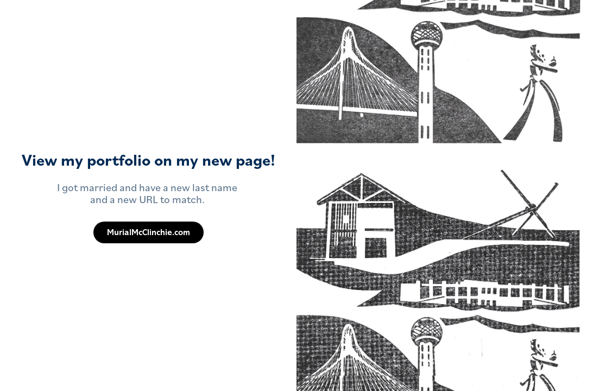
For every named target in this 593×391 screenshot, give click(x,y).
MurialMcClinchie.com (148, 232)
